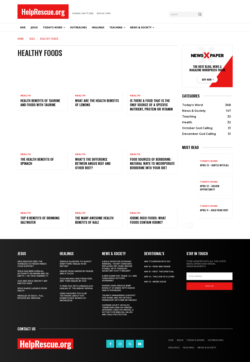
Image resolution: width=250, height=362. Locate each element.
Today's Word (209, 161)
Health (25, 96)
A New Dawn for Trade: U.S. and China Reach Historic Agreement (119, 278)
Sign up (209, 286)
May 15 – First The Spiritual (159, 271)
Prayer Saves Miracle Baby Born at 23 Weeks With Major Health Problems (118, 288)
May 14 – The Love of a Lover (159, 277)
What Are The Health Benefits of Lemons (97, 102)
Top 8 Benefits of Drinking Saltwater (40, 220)
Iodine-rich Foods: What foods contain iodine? (148, 220)
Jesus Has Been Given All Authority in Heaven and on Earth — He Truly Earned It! (33, 273)
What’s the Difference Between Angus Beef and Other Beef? (92, 163)
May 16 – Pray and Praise (157, 266)
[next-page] (190, 225)
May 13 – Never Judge (155, 282)
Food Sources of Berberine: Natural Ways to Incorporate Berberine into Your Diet (152, 163)
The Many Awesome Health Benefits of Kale (94, 220)
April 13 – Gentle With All (214, 165)
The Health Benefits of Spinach (37, 161)
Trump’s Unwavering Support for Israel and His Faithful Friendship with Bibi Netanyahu (119, 297)
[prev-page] (184, 225)
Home (21, 38)
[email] (209, 276)
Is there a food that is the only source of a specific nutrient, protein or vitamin (151, 104)
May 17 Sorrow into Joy (157, 261)
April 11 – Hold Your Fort (214, 210)
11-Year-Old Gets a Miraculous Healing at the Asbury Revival (76, 287)
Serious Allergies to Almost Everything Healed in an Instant (76, 263)
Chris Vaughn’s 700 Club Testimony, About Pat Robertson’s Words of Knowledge (73, 297)
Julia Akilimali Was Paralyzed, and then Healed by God (76, 280)
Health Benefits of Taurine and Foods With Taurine (40, 102)
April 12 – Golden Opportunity (209, 187)
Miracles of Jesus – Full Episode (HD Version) (31, 297)
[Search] (199, 14)
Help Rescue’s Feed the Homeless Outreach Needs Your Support (32, 263)
